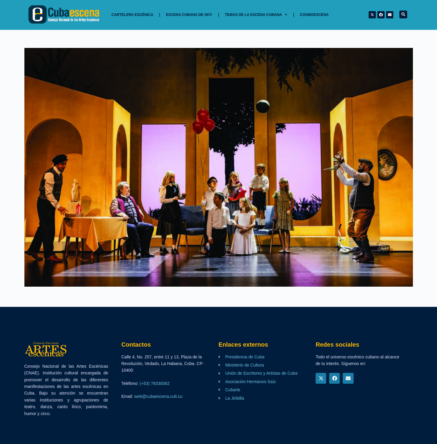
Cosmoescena (314, 15)
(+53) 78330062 (155, 383)
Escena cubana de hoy (189, 15)
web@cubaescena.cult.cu (158, 396)
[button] (403, 14)
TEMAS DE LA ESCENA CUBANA (256, 15)
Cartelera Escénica (132, 15)
